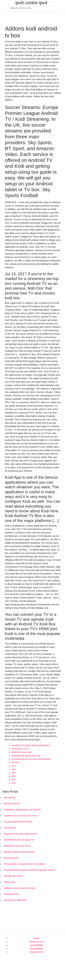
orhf (13, 766)
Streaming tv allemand (15, 900)
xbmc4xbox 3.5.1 (20, 748)
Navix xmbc (10, 882)
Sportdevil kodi (11, 894)
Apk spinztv (10, 797)
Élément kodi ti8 (12, 803)
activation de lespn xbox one (25, 755)
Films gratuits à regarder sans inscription (24, 864)
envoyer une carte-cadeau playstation (30, 745)
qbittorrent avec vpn (21, 752)
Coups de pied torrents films (18, 821)
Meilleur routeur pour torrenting (19, 888)
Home (36, 938)
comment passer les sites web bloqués (31, 759)
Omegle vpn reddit (13, 876)
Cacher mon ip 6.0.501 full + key (20, 815)
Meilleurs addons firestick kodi (19, 852)
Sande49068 (36, 945)
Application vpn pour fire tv (17, 846)
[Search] (33, 8)
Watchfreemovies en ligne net (19, 839)
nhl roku (15, 762)
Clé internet (10, 827)
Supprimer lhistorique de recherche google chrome (29, 870)
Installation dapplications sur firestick (22, 809)
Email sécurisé (11, 858)
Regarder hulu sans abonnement (20, 833)
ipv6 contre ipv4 (31, 3)
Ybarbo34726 (36, 941)
